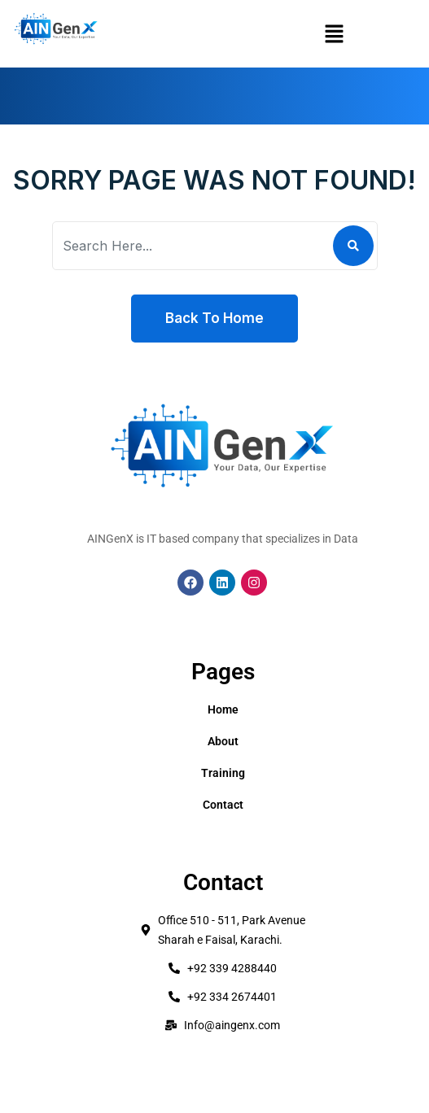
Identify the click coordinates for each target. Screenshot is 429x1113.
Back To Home (214, 318)
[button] (333, 33)
